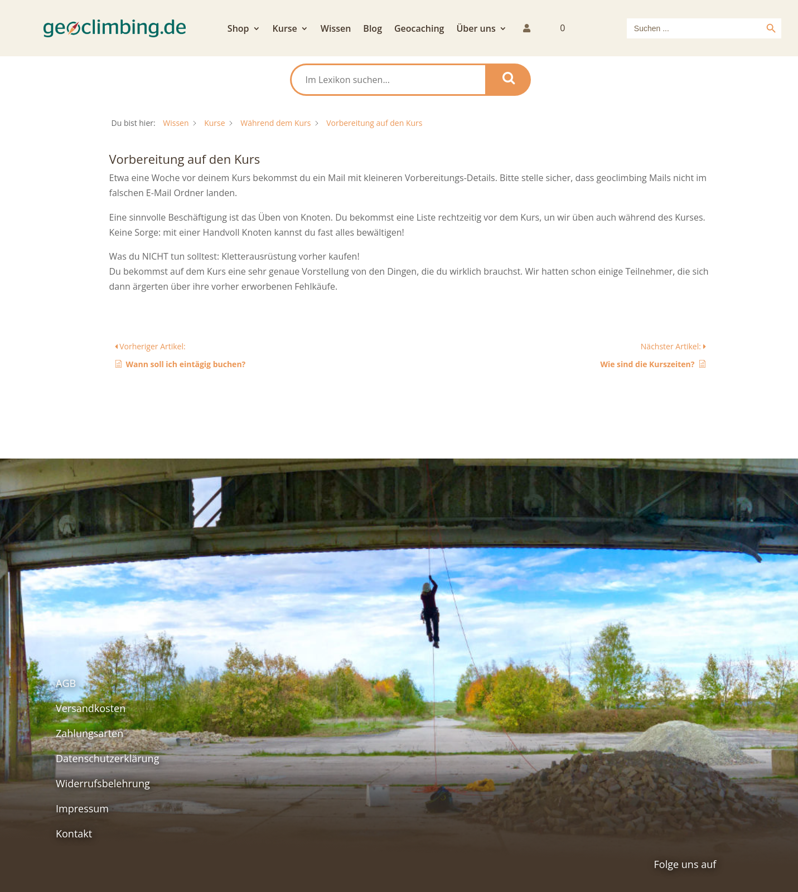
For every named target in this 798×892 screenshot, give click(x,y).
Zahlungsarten (89, 733)
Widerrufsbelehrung (103, 783)
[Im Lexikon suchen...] (388, 79)
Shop (238, 30)
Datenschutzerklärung (107, 758)
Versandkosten (90, 708)
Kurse (285, 30)
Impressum (82, 808)
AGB (66, 683)
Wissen (336, 30)
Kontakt (74, 833)
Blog (372, 30)
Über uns (475, 30)
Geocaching (419, 30)
